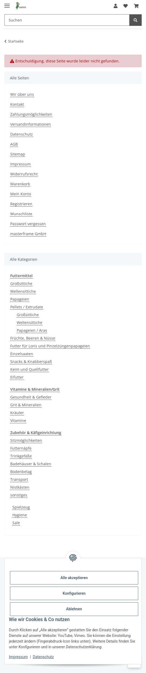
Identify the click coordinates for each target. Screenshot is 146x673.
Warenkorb (20, 183)
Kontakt (17, 104)
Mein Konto (20, 193)
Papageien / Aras (32, 330)
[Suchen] (67, 20)
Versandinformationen (30, 124)
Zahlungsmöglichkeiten (31, 114)
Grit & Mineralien (25, 404)
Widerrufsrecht (24, 174)
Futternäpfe (21, 448)
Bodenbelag (21, 471)
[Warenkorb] (136, 6)
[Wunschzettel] (125, 6)
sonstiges (18, 495)
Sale (16, 522)
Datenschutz (43, 657)
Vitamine (18, 420)
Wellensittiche (23, 291)
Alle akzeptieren (74, 578)
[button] (115, 6)
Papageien (19, 299)
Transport (19, 479)
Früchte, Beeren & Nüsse (32, 338)
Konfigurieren (73, 593)
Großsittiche (21, 283)
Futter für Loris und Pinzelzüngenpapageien (50, 345)
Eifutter (17, 377)
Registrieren (21, 203)
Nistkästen (19, 487)
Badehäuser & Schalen (30, 463)
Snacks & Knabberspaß (31, 361)
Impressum (18, 657)
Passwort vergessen (28, 223)
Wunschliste (21, 213)
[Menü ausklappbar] (7, 3)
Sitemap (17, 154)
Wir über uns (22, 94)
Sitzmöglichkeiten (26, 440)
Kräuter (17, 412)
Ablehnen (74, 609)
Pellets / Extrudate (26, 306)
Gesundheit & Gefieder (30, 397)
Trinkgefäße (21, 456)
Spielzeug (21, 507)
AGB (14, 144)
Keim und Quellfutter (29, 369)
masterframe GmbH (28, 233)
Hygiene (19, 514)
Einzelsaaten (21, 353)
